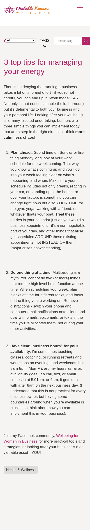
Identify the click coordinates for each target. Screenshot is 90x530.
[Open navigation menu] (80, 9)
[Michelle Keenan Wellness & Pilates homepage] (40, 10)
